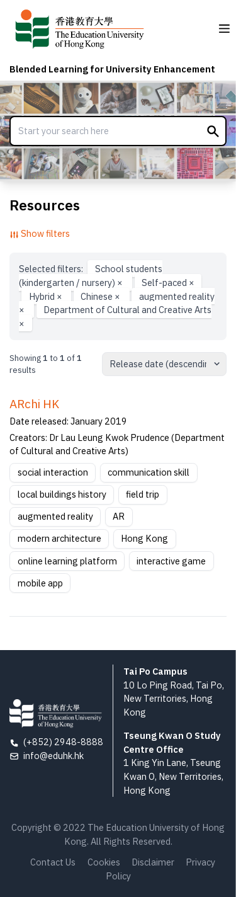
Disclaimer (153, 862)
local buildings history (62, 494)
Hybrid (46, 296)
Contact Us (53, 862)
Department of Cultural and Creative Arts (115, 316)
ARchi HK (34, 403)
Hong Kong (144, 538)
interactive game (171, 561)
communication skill (148, 472)
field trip (142, 494)
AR (119, 516)
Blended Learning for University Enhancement (112, 69)
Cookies (103, 862)
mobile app (40, 583)
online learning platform (67, 561)
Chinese (101, 296)
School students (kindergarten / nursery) (90, 276)
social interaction (53, 472)
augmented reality (55, 516)
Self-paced (168, 283)
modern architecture (59, 538)
